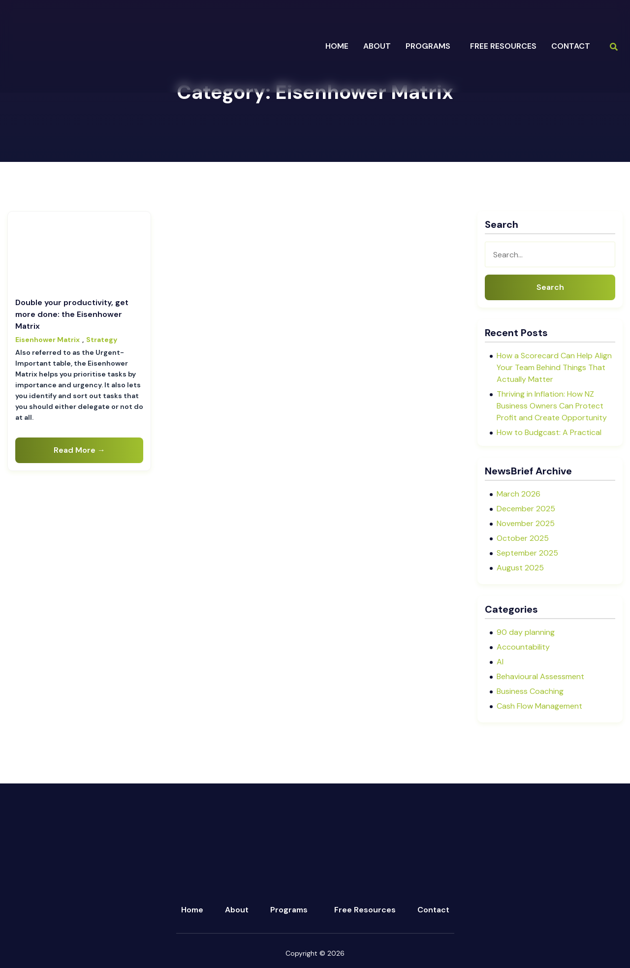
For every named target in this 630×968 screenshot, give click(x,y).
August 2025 (520, 567)
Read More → (79, 450)
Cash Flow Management (539, 706)
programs (428, 46)
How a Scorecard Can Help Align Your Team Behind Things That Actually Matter (554, 367)
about (377, 46)
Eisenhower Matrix (47, 339)
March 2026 (518, 494)
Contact (570, 46)
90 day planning (526, 632)
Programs (289, 910)
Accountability (523, 647)
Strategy (101, 339)
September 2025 (527, 553)
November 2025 (526, 523)
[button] (430, 46)
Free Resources (503, 46)
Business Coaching (530, 691)
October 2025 (523, 538)
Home (336, 46)
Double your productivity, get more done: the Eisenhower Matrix (71, 314)
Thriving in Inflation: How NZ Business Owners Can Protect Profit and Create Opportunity (552, 406)
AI (500, 661)
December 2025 (526, 508)
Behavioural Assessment (540, 676)
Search (550, 287)
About (237, 910)
